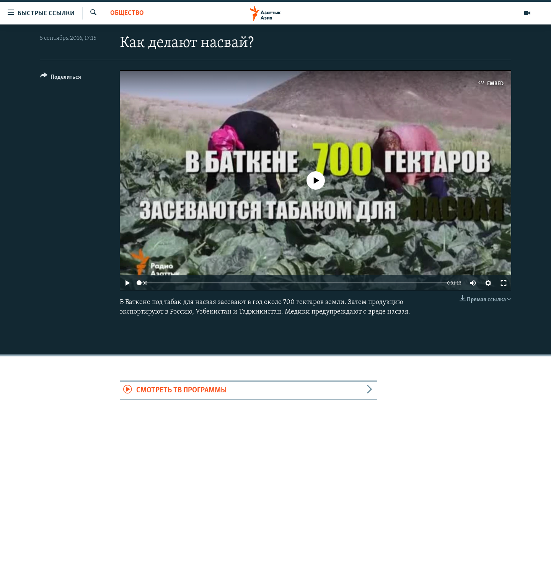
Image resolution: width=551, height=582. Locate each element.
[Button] (60, 78)
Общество (127, 13)
